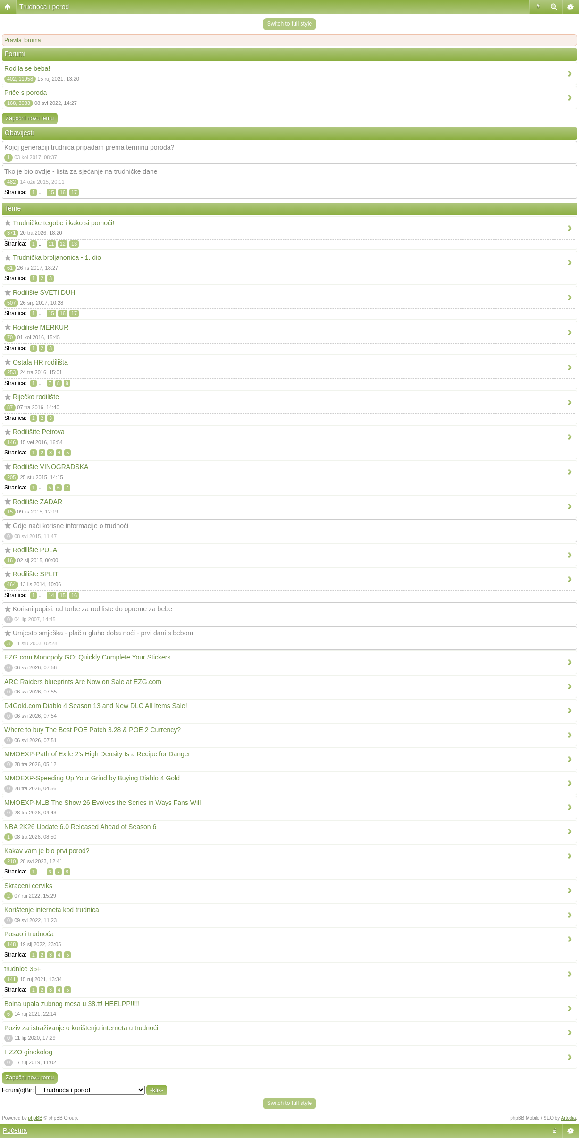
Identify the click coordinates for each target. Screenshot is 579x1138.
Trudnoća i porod (44, 6)
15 (51, 192)
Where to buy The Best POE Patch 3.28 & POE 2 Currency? (92, 730)
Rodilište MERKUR (40, 327)
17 (74, 192)
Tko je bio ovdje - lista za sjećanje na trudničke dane (81, 171)
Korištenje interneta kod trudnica (51, 910)
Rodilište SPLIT (35, 574)
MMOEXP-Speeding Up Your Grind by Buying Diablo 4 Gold (92, 778)
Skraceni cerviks (28, 886)
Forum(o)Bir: (18, 1090)
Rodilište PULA (35, 550)
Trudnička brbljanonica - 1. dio (57, 257)
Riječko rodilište (36, 397)
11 (51, 244)
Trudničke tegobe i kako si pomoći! (63, 223)
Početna (15, 1130)
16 (63, 192)
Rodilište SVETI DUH (44, 292)
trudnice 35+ (22, 969)
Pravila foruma (22, 40)
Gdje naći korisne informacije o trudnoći (70, 526)
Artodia (568, 1118)
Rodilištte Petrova (39, 432)
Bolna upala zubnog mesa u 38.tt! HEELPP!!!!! (72, 1004)
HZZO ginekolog (28, 1052)
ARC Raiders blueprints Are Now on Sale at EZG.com (82, 681)
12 (63, 244)
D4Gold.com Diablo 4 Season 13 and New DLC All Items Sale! (95, 706)
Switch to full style (289, 23)
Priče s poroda (25, 92)
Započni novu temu (30, 118)
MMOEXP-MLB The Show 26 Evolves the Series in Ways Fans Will (102, 802)
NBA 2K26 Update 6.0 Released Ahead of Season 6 (80, 826)
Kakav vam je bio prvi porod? (47, 851)
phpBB (35, 1118)
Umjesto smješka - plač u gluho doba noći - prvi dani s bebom (103, 633)
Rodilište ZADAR (37, 501)
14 (51, 595)
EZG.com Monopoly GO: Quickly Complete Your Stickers (87, 657)
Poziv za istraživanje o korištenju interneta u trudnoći (81, 1028)
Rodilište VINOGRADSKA (50, 467)
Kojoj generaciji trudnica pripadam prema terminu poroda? (89, 147)
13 (74, 244)
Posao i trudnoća (29, 934)
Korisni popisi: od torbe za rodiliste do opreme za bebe (92, 609)
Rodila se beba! (27, 68)
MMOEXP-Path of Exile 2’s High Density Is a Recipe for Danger (97, 754)
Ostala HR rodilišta (40, 362)
